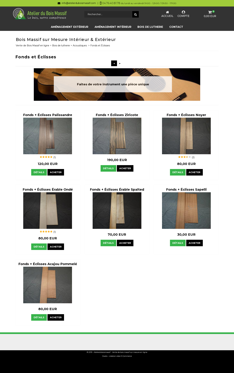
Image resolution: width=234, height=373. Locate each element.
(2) (193, 157)
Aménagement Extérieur (69, 26)
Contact (176, 26)
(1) (54, 157)
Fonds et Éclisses (100, 45)
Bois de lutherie (150, 26)
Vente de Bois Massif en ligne (32, 45)
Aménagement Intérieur (113, 26)
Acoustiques (80, 45)
